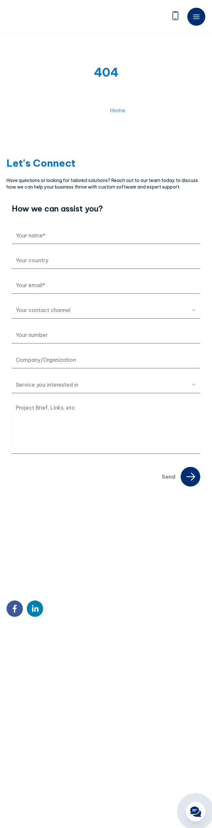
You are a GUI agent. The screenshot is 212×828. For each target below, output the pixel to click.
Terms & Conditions (88, 798)
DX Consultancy (24, 752)
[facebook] (15, 608)
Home (117, 118)
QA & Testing (21, 763)
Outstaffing (19, 731)
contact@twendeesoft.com (49, 678)
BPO (11, 742)
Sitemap (16, 798)
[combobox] (106, 310)
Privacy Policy (45, 798)
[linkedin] (35, 608)
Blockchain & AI (23, 773)
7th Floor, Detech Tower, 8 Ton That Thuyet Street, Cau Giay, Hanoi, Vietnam (66, 646)
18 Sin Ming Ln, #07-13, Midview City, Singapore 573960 (67, 663)
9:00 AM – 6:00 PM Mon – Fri (49, 691)
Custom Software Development (41, 721)
